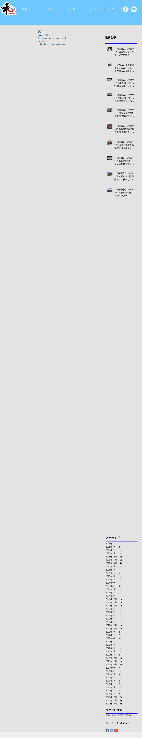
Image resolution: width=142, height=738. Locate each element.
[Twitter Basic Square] (111, 730)
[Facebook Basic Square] (107, 730)
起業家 (128, 715)
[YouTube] (134, 9)
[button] (27, 9)
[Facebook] (126, 9)
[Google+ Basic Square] (116, 730)
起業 (113, 715)
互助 (108, 715)
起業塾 (120, 715)
